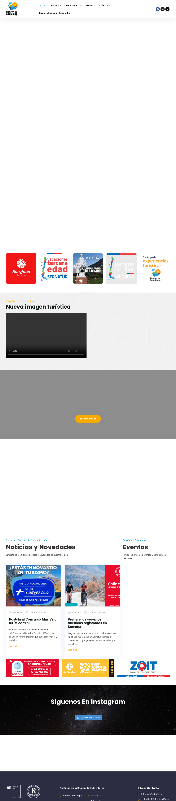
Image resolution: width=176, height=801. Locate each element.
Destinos (54, 5)
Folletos (103, 5)
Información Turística (151, 794)
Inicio (42, 5)
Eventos (90, 5)
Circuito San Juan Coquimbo (54, 13)
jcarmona (17, 612)
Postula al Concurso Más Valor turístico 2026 (33, 621)
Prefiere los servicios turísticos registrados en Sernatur (87, 623)
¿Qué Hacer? (73, 5)
